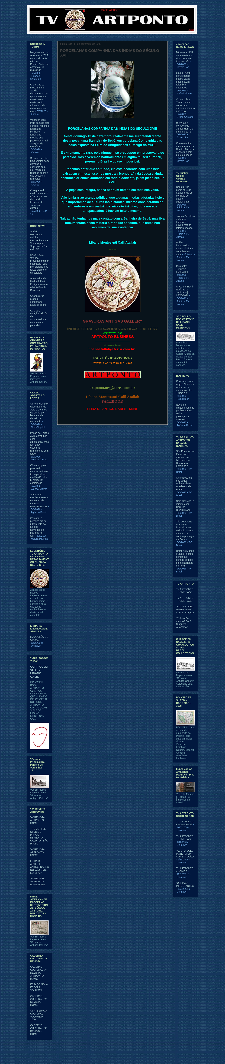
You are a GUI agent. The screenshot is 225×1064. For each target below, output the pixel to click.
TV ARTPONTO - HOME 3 (184, 870)
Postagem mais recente (74, 432)
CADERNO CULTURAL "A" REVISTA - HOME (38, 1000)
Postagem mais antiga (151, 432)
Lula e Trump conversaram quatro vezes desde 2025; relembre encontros (183, 80)
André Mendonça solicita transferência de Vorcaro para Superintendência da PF (39, 240)
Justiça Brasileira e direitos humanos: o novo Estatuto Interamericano (185, 222)
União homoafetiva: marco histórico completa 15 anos (184, 248)
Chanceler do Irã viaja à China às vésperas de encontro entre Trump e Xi (185, 387)
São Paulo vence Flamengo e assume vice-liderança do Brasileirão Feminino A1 (185, 458)
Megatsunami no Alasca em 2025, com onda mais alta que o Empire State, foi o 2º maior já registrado (39, 61)
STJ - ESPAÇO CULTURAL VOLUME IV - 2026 (38, 1015)
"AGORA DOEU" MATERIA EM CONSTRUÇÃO (185, 609)
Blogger (141, 1057)
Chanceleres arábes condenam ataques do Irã (38, 300)
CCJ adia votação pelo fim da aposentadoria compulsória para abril (39, 318)
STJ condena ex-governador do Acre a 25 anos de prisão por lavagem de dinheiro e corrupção (39, 412)
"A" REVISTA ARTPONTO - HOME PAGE (37, 881)
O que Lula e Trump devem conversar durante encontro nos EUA (185, 105)
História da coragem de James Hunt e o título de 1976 (184, 127)
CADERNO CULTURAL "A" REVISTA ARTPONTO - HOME (38, 972)
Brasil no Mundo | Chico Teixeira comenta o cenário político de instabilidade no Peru (185, 558)
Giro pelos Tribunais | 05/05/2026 (182, 269)
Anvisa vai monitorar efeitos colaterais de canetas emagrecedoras (39, 500)
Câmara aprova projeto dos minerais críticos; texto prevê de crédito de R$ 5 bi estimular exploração (39, 474)
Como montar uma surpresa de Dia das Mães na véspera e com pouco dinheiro (185, 149)
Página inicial (113, 432)
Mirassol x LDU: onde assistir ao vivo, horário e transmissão (185, 56)
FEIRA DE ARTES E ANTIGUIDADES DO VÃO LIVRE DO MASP (39, 867)
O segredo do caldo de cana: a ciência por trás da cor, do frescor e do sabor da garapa (39, 199)
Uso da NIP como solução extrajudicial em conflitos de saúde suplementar (184, 194)
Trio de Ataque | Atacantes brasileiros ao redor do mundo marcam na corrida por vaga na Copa (185, 530)
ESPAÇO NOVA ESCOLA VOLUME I (39, 987)
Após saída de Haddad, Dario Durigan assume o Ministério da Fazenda (39, 284)
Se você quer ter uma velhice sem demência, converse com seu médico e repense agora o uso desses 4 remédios (39, 168)
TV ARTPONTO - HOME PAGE (184, 591)
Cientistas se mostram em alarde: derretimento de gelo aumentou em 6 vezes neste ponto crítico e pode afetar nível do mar (38, 97)
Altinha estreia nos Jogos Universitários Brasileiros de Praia (184, 483)
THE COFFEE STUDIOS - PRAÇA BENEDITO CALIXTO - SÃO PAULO (39, 836)
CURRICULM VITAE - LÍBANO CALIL (39, 671)
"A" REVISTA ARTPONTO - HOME (37, 820)
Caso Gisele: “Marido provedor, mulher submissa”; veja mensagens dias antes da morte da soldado (39, 264)
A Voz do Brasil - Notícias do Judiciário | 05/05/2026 (185, 291)
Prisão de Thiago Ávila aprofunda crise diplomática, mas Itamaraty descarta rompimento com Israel (39, 443)
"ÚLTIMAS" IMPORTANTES (185, 884)
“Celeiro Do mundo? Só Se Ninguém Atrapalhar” (184, 622)
